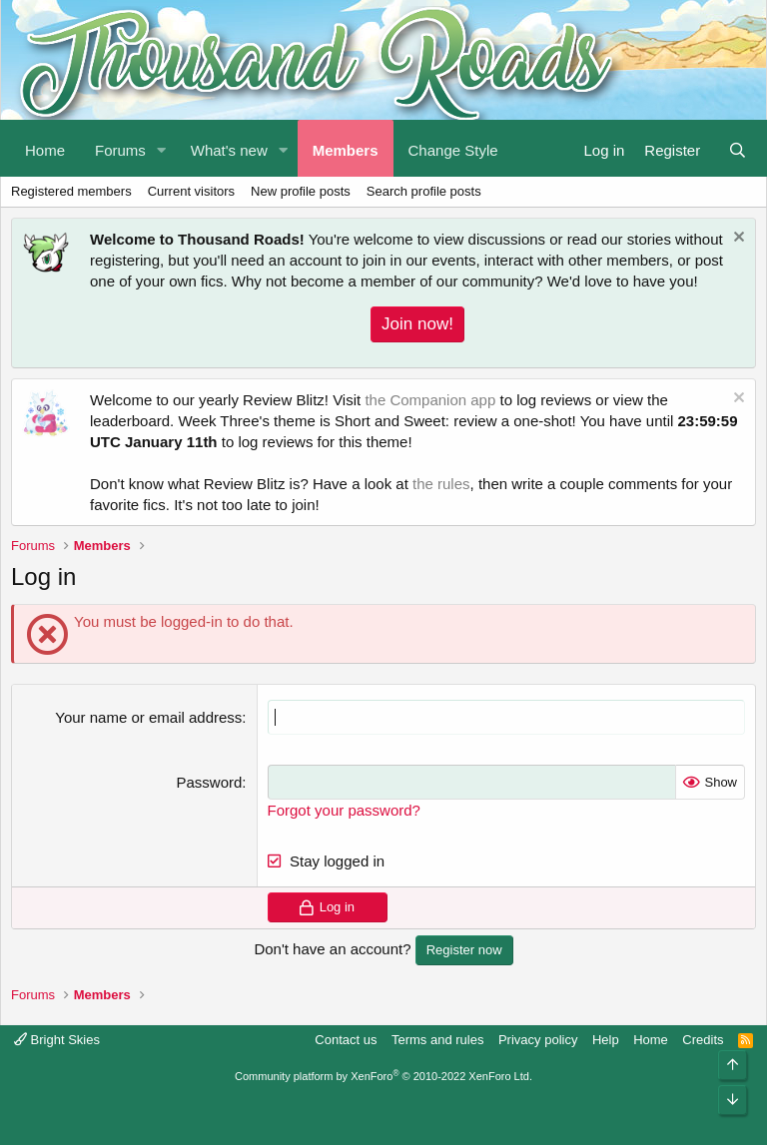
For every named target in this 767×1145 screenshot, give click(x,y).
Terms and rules (437, 1039)
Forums (120, 150)
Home (45, 150)
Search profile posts (424, 191)
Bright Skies (57, 1039)
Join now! (417, 323)
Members (346, 150)
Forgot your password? (344, 810)
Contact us (346, 1039)
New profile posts (301, 191)
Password (209, 782)
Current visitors (191, 191)
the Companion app (430, 399)
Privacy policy (537, 1039)
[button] (162, 148)
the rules (441, 483)
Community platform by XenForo (383, 1076)
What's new (229, 150)
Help (605, 1039)
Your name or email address (148, 717)
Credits (702, 1039)
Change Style (453, 150)
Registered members (71, 191)
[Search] (737, 148)
